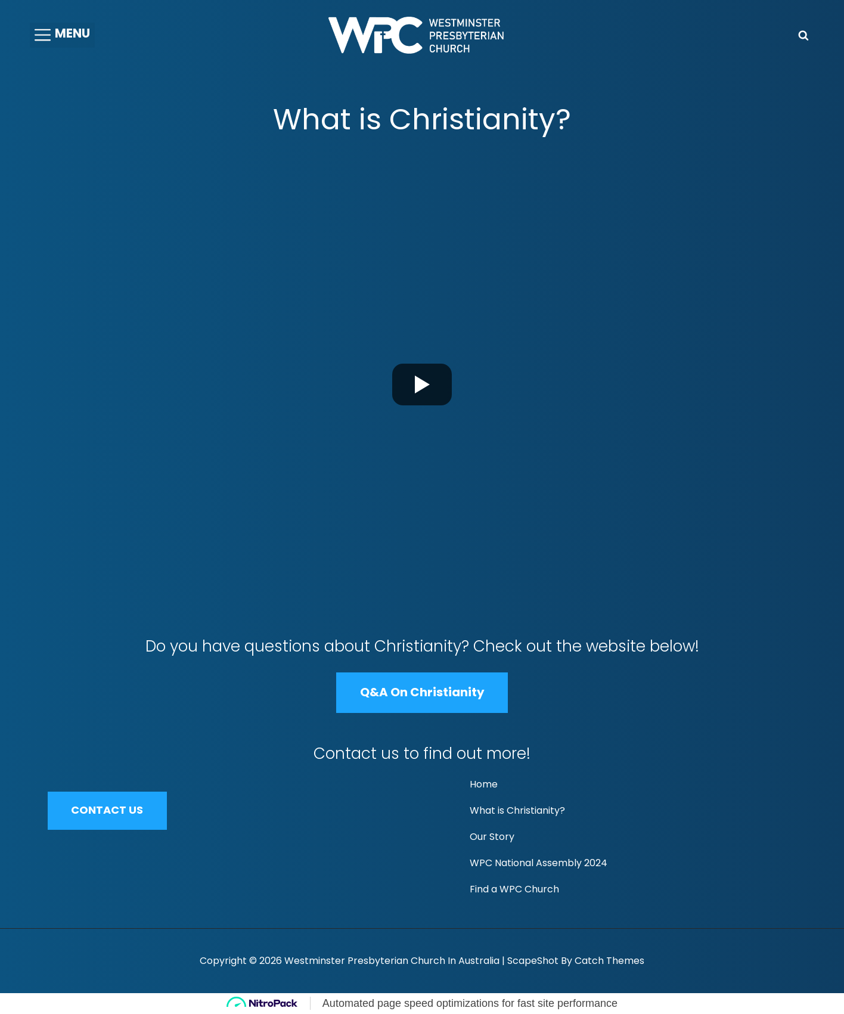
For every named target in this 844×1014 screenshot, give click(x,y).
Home (484, 784)
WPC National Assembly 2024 (538, 863)
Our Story (492, 837)
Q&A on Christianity (422, 692)
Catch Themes (609, 961)
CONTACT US (108, 810)
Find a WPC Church (514, 889)
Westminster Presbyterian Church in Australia (391, 961)
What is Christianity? (517, 810)
